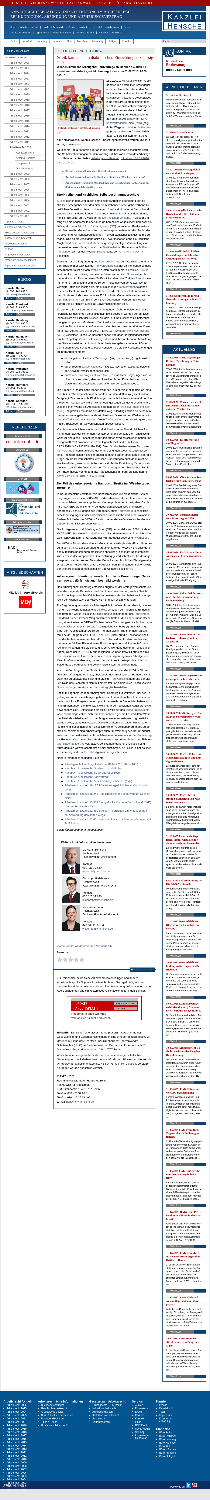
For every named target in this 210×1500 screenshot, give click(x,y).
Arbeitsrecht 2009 (20, 173)
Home (13, 27)
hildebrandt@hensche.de (97, 900)
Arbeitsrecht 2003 (20, 205)
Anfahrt (9, 298)
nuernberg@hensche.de (22, 391)
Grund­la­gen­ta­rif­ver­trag (71, 743)
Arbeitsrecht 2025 (20, 68)
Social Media (142, 1428)
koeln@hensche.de (20, 358)
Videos (9, 249)
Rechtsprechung (25, 152)
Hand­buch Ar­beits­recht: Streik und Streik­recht (92, 772)
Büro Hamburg (167, 1439)
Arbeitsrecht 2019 (20, 99)
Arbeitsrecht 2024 (20, 73)
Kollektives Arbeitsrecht (105, 1415)
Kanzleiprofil (117, 33)
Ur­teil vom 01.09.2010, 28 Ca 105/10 (80, 476)
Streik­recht (99, 591)
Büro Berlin (165, 1432)
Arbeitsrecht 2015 (20, 120)
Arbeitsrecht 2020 (20, 94)
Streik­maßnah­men (105, 714)
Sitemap (140, 1432)
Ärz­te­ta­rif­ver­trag (95, 533)
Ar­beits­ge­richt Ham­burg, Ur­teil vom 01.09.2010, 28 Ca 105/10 (102, 764)
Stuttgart (112, 41)
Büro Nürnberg (167, 1452)
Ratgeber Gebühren (85, 33)
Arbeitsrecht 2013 (20, 131)
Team (162, 1411)
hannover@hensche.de (22, 342)
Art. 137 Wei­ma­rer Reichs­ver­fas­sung (126, 330)
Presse (127, 27)
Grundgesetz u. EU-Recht (106, 1405)
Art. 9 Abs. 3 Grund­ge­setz (93, 226)
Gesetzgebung (24, 168)
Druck (138, 1411)
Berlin (13, 41)
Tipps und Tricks (14, 221)
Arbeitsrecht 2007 (20, 184)
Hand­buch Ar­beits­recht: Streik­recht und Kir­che (93, 768)
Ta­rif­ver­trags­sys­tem (137, 709)
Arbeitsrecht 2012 (20, 136)
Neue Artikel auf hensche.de (57, 1415)
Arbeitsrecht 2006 (20, 189)
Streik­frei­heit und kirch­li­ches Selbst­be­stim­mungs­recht (95, 171)
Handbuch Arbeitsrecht (53, 27)
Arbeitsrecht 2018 (20, 105)
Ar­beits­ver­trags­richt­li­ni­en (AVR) (91, 375)
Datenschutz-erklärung (166, 1420)
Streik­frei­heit (110, 247)
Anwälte (126, 41)
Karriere (139, 1415)
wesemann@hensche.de (97, 928)
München (82, 41)
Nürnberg (97, 41)
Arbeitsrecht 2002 (20, 210)
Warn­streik (141, 537)
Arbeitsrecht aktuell (29, 27)
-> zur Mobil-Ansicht (17, 50)
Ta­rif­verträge (89, 366)
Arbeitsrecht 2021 (20, 89)
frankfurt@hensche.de (21, 310)
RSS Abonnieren (142, 969)
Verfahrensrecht (101, 1421)
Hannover (57, 41)
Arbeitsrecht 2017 (20, 110)
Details (21, 298)
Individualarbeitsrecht (104, 1408)
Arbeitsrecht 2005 (20, 195)
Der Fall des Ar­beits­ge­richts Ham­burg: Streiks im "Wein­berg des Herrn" (105, 177)
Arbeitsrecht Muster (62, 33)
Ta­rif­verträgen (127, 286)
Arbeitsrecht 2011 (20, 142)
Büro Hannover (167, 1442)
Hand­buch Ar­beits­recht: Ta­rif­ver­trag (86, 776)
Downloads (141, 1408)
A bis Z (139, 1405)
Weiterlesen (176, 126)
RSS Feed (141, 1425)
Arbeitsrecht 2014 (20, 126)
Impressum (165, 1415)
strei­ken (95, 270)
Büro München (167, 1449)
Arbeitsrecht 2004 (20, 200)
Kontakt (139, 1418)
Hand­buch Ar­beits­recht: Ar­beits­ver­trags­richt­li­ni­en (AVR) (98, 781)
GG (113, 226)
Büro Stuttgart (167, 1456)
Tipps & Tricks (42, 33)
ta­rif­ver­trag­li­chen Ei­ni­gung (114, 217)
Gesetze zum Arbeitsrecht (80, 27)
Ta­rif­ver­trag (118, 678)
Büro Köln (165, 1446)
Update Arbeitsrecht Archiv (20, 265)
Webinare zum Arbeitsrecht (20, 260)
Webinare (103, 33)
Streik (130, 274)
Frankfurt (27, 41)
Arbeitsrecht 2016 (20, 115)
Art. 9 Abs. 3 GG (129, 251)
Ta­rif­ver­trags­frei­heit (107, 265)
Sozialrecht (98, 1418)
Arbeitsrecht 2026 (20, 62)
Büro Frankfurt (167, 1435)
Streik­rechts (98, 309)
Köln (69, 41)
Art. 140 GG (81, 330)
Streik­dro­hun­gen (67, 687)
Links (138, 1421)
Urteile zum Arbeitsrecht (108, 27)
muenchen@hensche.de (22, 375)
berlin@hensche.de (20, 294)
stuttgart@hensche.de (21, 407)
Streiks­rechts (107, 261)
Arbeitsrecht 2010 (20, 147)
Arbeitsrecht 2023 (20, 78)
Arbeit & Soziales (25, 157)
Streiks (130, 80)
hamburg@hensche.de (22, 326)
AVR (74, 442)
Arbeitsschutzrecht (102, 1411)
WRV (61, 334)
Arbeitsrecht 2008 (20, 179)
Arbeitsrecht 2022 (20, 83)
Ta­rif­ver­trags (141, 613)
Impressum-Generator (20, 33)
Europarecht (23, 163)
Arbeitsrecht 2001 (20, 216)
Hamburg (42, 41)
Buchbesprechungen (53, 1405)
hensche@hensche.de (96, 871)
